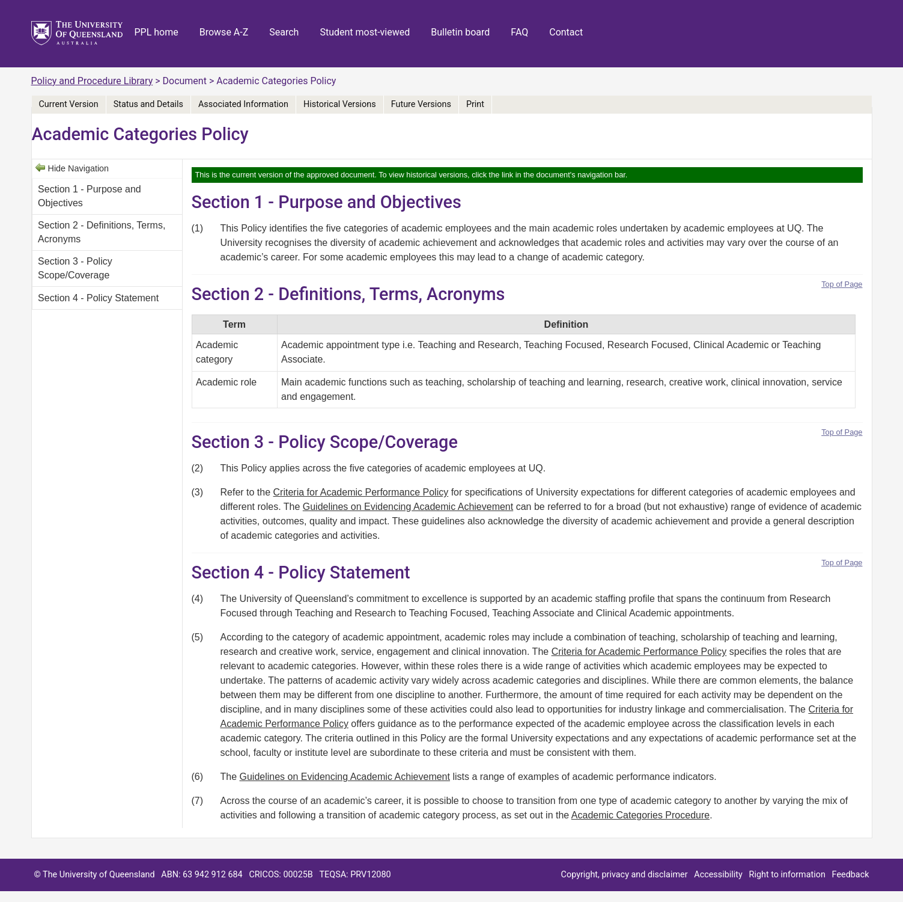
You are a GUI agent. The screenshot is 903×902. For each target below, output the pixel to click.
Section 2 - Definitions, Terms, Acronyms (101, 232)
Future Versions (421, 104)
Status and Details (148, 104)
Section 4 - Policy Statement (98, 298)
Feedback (850, 875)
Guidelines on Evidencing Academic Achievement (408, 507)
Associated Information (243, 104)
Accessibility (718, 875)
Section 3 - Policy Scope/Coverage (75, 268)
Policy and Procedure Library (92, 81)
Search (284, 32)
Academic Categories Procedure (640, 815)
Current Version (69, 104)
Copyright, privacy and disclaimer (624, 875)
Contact (566, 32)
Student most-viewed (365, 32)
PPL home (156, 32)
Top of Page (841, 284)
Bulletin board (460, 32)
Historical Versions (339, 104)
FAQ (519, 32)
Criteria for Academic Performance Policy (361, 492)
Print (475, 104)
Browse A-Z (224, 32)
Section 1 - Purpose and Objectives (89, 195)
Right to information (787, 875)
